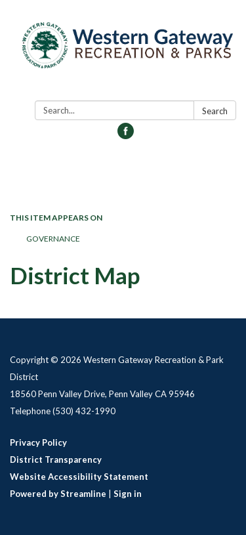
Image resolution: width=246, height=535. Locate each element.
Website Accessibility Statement (79, 476)
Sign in (127, 493)
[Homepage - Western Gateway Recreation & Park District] (123, 52)
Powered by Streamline (58, 493)
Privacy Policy (38, 442)
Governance (53, 239)
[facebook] (125, 135)
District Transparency (56, 459)
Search (215, 111)
